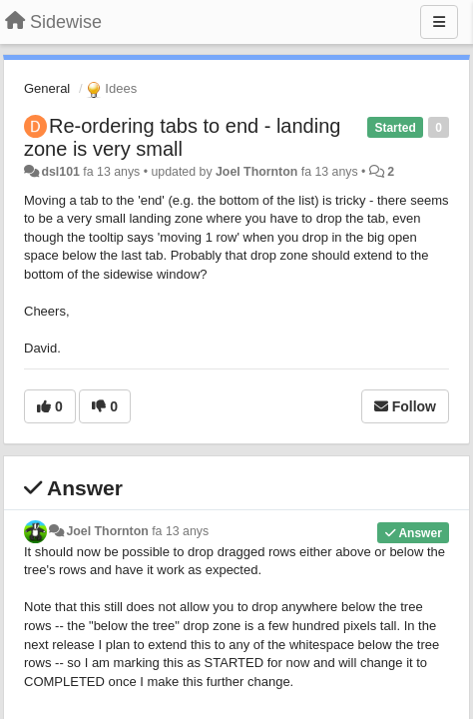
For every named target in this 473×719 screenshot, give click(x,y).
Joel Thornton (256, 172)
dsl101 (60, 172)
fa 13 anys (180, 531)
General (47, 88)
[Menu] (439, 22)
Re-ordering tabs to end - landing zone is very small (182, 137)
